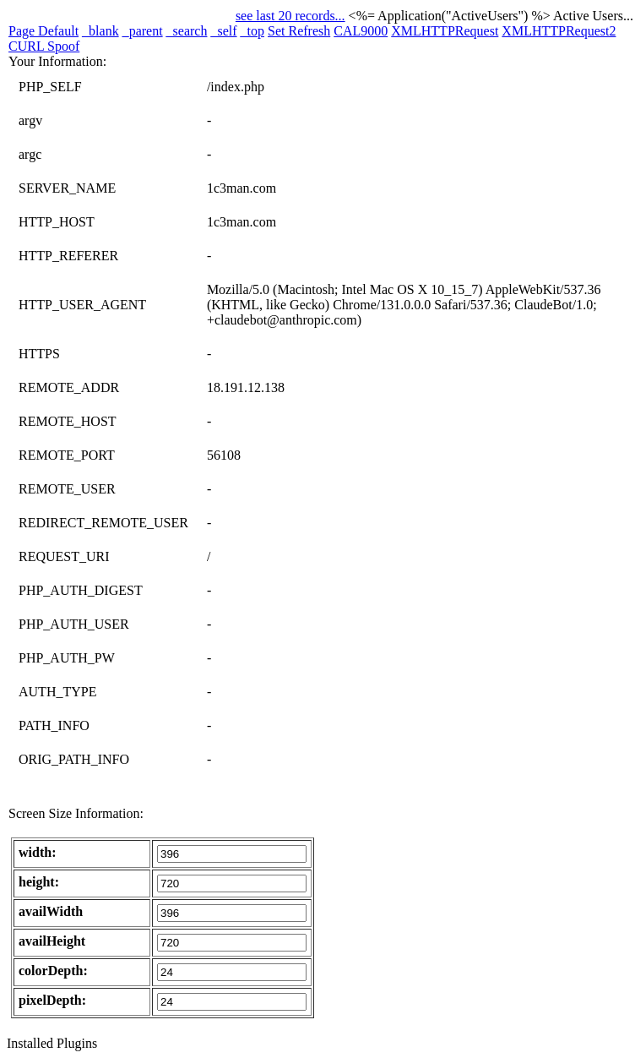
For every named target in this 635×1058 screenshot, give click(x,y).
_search (187, 31)
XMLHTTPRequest (444, 31)
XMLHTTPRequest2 (559, 31)
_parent (142, 31)
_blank (100, 31)
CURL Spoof (43, 46)
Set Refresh (299, 31)
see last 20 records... (290, 15)
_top (252, 31)
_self (223, 31)
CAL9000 (361, 31)
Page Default (43, 31)
